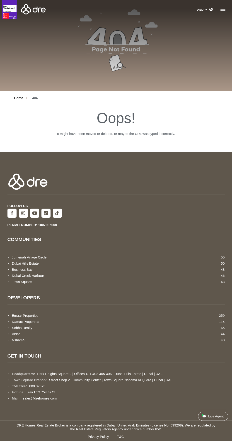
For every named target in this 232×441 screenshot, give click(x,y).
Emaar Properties (25, 315)
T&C (120, 437)
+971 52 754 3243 (41, 392)
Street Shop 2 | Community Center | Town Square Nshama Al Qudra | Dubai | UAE (111, 380)
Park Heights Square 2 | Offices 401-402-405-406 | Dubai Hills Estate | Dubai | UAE (100, 374)
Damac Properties (25, 322)
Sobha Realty (22, 328)
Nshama (18, 340)
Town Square (22, 282)
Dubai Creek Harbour (28, 276)
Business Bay (22, 269)
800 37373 (37, 386)
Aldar (16, 334)
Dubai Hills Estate (25, 263)
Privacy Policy (98, 437)
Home (18, 98)
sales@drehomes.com (40, 398)
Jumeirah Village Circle (29, 257)
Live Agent (213, 416)
